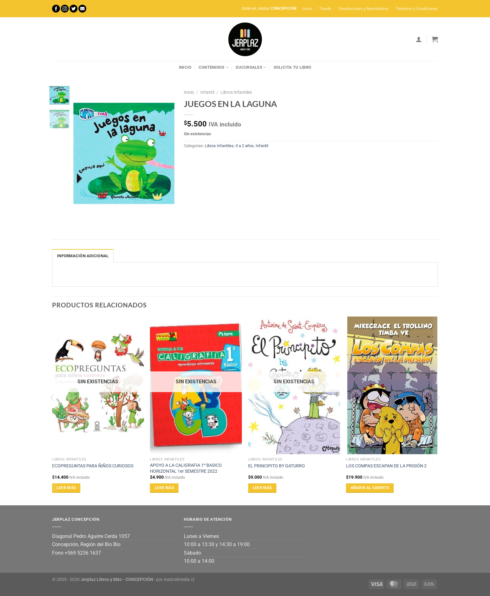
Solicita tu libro (292, 67)
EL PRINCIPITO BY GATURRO (276, 466)
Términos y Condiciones (417, 8)
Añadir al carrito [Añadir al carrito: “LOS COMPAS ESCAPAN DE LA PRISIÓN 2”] (370, 488)
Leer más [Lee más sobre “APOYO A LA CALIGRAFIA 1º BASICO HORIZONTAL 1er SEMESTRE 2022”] (164, 488)
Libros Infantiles (236, 92)
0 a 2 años (245, 145)
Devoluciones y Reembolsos (363, 8)
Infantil (207, 92)
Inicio (307, 8)
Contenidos (214, 67)
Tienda (325, 8)
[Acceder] (419, 39)
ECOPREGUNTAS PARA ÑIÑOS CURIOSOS (92, 466)
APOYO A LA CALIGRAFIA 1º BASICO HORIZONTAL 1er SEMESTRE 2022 (186, 468)
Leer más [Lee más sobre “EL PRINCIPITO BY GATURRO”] (262, 488)
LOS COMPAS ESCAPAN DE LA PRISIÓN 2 (386, 466)
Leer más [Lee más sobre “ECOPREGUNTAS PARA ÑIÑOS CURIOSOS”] (66, 488)
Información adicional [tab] (83, 255)
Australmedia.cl (179, 579)
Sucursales (251, 67)
